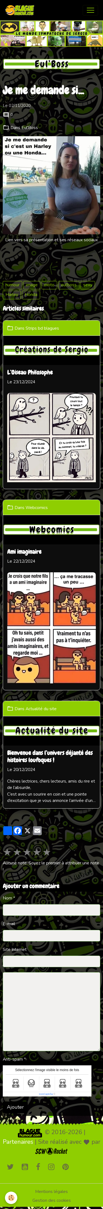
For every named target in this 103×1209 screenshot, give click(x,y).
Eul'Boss (29, 128)
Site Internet (15, 949)
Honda (31, 295)
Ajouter (15, 1107)
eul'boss (69, 285)
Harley (11, 295)
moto (49, 285)
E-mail (9, 924)
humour (12, 285)
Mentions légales (51, 1192)
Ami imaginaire (24, 552)
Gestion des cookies (51, 1200)
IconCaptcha (46, 1094)
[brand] (21, 10)
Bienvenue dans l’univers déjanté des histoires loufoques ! (50, 757)
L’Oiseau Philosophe (30, 372)
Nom (7, 898)
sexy (87, 285)
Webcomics (37, 507)
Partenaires (18, 1142)
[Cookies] (11, 1198)
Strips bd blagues (42, 328)
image (32, 285)
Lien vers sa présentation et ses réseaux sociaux (51, 240)
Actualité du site (41, 709)
